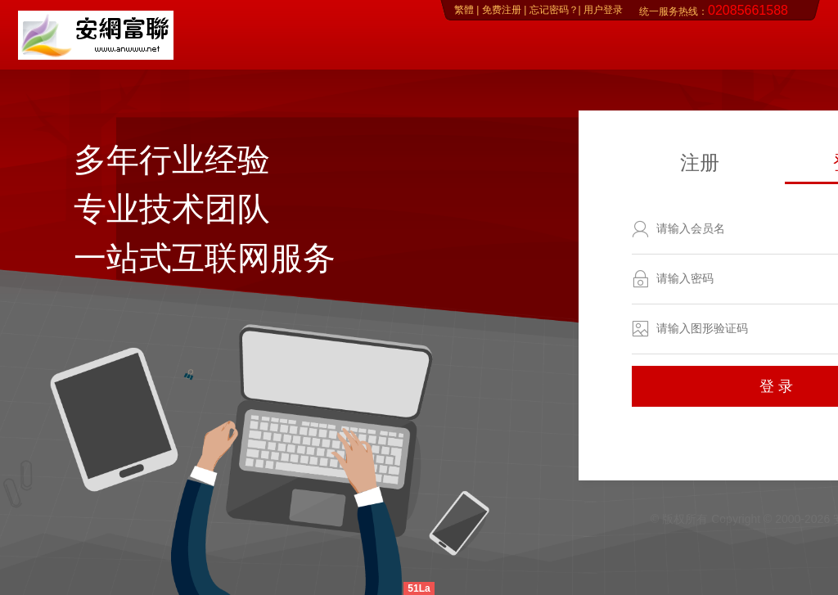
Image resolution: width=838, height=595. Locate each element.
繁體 (464, 10)
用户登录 (602, 10)
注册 (699, 162)
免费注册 (501, 10)
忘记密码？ (552, 10)
